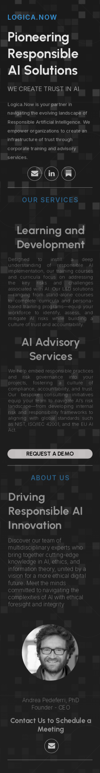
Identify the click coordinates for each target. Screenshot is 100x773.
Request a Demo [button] (50, 453)
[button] (36, 173)
